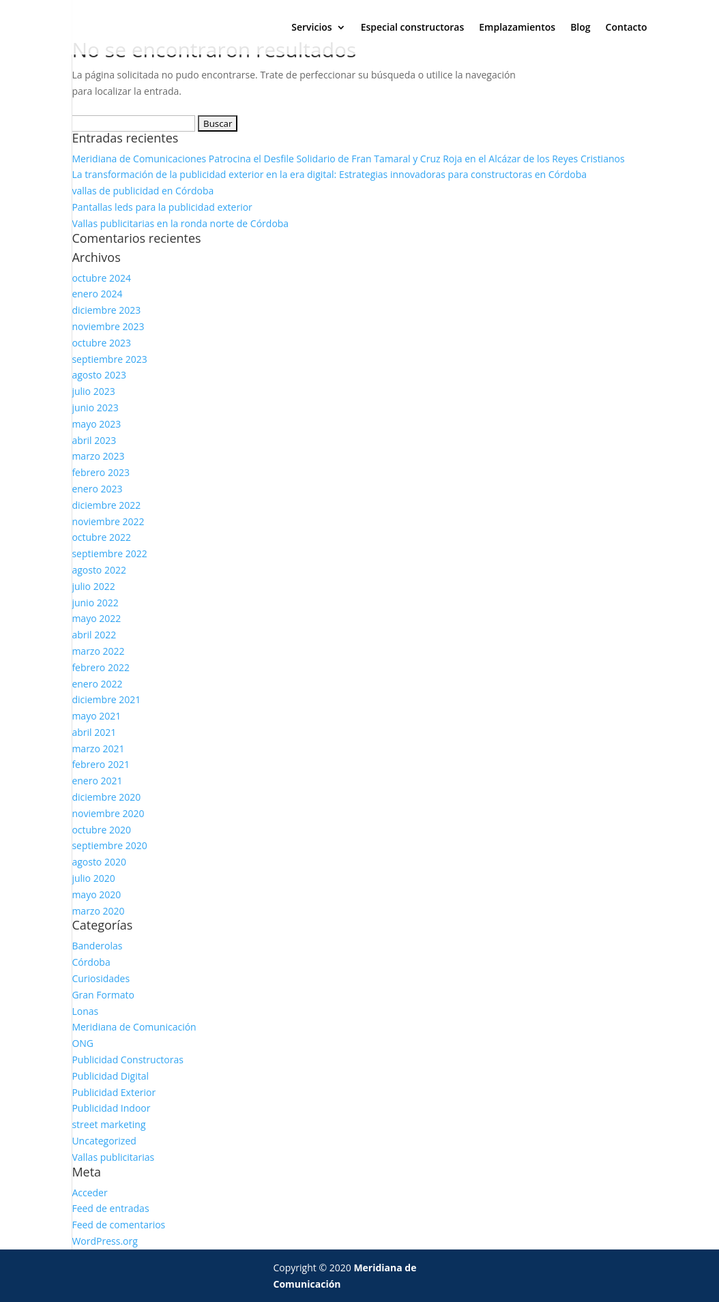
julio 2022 (93, 586)
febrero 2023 (101, 472)
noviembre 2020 (108, 813)
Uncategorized (104, 1140)
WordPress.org (104, 1240)
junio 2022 (95, 602)
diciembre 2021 (106, 699)
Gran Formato (103, 994)
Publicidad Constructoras (128, 1059)
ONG (82, 1043)
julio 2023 (93, 391)
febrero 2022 (101, 667)
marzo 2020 (98, 910)
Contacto (626, 28)
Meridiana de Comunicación (134, 1026)
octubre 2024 (101, 277)
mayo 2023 (96, 423)
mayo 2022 (96, 618)
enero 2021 (97, 780)
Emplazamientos (517, 28)
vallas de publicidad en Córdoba (143, 190)
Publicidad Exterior (114, 1092)
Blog (580, 28)
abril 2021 (94, 732)
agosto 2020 (99, 861)
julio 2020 (93, 878)
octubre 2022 (101, 537)
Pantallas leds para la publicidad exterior (162, 207)
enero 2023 (97, 488)
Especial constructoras (413, 28)
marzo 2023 (98, 455)
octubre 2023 (101, 342)
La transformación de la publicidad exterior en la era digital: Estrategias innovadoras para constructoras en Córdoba (329, 174)
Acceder (89, 1192)
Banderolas (97, 945)
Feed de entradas (110, 1208)
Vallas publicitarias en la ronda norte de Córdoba (180, 223)
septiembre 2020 (109, 845)
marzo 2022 (98, 651)
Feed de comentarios (118, 1224)
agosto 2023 (99, 374)
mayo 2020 (96, 894)
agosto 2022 (99, 569)
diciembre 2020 (106, 796)
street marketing (108, 1124)
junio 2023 (95, 407)
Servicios (311, 28)
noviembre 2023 (108, 326)
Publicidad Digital (110, 1075)
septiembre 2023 (109, 359)
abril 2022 (94, 634)
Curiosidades (101, 978)
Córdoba (91, 962)
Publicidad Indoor (111, 1107)
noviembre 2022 (108, 521)
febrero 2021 (101, 764)
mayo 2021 (96, 715)
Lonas (85, 1011)
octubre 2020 (101, 829)
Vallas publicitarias (113, 1157)
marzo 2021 (98, 748)
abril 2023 (94, 440)
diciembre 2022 (106, 505)
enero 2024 (97, 293)
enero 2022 (97, 683)
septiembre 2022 (109, 553)
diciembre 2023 (106, 310)
